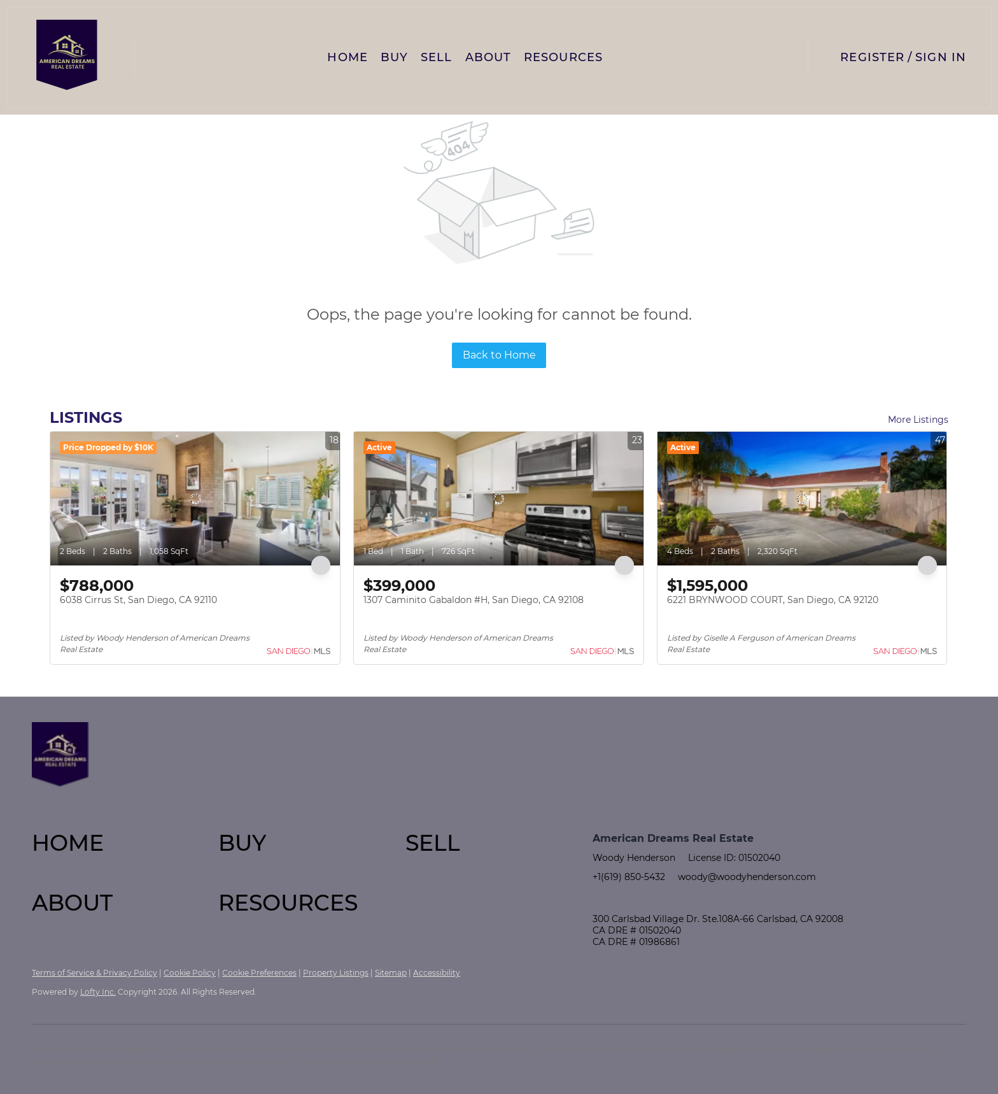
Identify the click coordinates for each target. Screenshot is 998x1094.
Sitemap (391, 972)
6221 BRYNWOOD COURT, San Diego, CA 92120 (772, 600)
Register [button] (872, 57)
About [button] (488, 57)
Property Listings (336, 972)
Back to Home (499, 355)
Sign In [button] (940, 57)
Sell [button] (436, 57)
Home (347, 57)
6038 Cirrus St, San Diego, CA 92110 (138, 600)
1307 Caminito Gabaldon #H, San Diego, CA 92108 (473, 600)
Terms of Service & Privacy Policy (94, 972)
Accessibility (436, 972)
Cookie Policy (190, 972)
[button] (67, 57)
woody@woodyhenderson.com (747, 877)
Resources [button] (563, 57)
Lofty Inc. (98, 992)
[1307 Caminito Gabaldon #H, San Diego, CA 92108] (498, 498)
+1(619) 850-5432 (629, 877)
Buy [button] (394, 57)
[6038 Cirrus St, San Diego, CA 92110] (195, 498)
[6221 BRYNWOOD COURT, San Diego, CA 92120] (802, 498)
